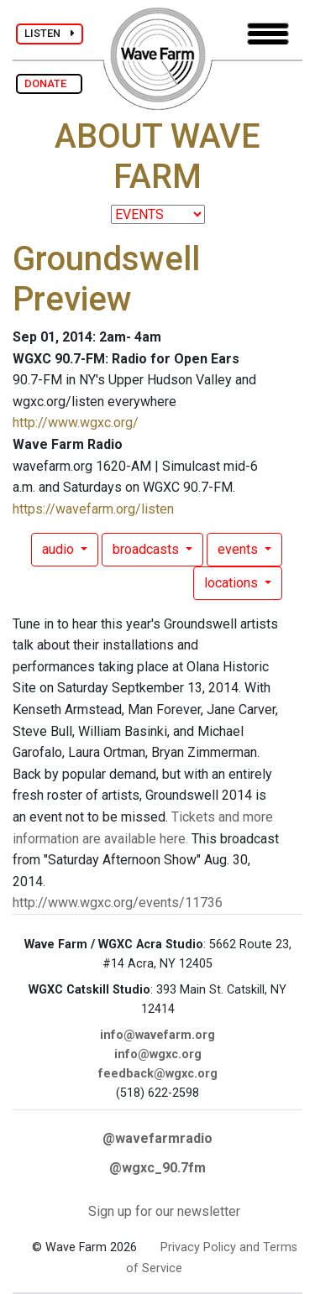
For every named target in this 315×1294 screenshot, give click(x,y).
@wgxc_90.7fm (157, 1168)
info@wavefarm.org (157, 1035)
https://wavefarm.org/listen (93, 509)
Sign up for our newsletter (164, 1211)
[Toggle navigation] (268, 34)
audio (59, 549)
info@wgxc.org (158, 1054)
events (239, 549)
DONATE (49, 83)
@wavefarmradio (157, 1138)
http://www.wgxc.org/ (76, 422)
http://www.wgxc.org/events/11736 (118, 902)
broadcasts (147, 549)
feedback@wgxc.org (158, 1074)
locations (232, 583)
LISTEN (49, 33)
